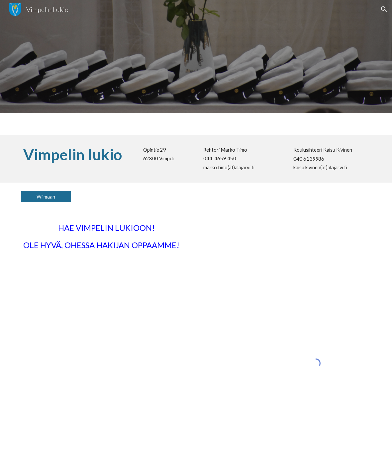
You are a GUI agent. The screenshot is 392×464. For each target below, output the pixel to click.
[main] (76, 154)
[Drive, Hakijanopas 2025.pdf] (91, 363)
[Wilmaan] (46, 196)
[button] (384, 9)
